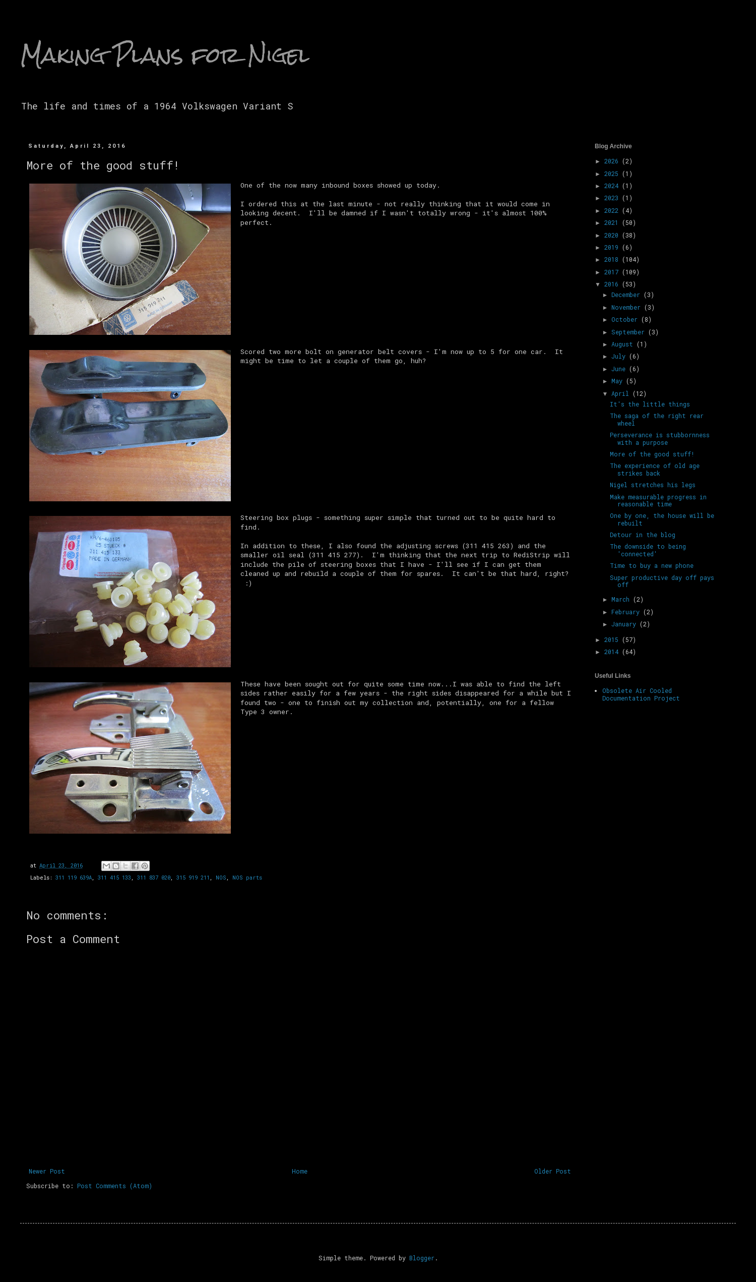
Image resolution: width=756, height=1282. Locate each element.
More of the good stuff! (652, 454)
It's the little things (650, 404)
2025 (613, 173)
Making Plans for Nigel (164, 55)
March (622, 599)
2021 (613, 222)
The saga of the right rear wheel (657, 419)
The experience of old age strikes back (655, 469)
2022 (613, 210)
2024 (613, 186)
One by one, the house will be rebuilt (662, 519)
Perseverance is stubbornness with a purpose (660, 438)
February (627, 612)
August (624, 344)
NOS (221, 877)
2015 (613, 639)
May (618, 381)
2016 (613, 284)
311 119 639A (73, 877)
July (620, 356)
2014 (613, 652)
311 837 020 (153, 877)
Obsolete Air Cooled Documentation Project (641, 694)
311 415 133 (114, 877)
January (625, 624)
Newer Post (47, 1171)
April (622, 393)
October (626, 319)
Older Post (552, 1171)
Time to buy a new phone (652, 565)
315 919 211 (193, 877)
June (620, 369)
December (627, 294)
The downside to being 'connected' (648, 549)
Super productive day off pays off (662, 581)
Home (299, 1171)
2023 (613, 198)
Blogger (421, 1258)
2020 (613, 235)
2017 (613, 272)
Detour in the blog (642, 535)
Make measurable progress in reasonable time (658, 500)
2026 (613, 161)
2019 (613, 247)
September (629, 332)
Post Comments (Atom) (114, 1186)
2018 (613, 259)
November (627, 307)
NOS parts (247, 877)
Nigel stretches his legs (653, 485)
